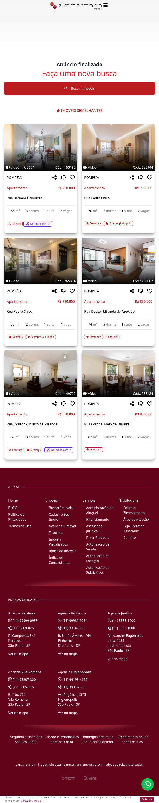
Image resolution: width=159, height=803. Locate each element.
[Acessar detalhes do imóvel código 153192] (41, 221)
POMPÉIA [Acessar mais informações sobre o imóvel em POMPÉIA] (14, 177)
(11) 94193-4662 (72, 679)
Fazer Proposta (97, 537)
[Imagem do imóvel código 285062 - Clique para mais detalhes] (118, 261)
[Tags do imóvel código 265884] (40, 280)
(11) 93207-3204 (23, 679)
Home (13, 500)
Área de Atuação (136, 519)
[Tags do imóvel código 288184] (118, 393)
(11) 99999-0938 (23, 620)
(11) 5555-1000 (121, 620)
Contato (129, 537)
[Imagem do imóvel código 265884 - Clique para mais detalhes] (40, 261)
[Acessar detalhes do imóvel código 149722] (41, 447)
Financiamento (97, 519)
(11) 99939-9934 (72, 620)
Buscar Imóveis (79, 88)
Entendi (147, 799)
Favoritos (56, 532)
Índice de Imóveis (62, 551)
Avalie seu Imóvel (62, 526)
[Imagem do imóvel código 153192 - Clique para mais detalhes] (40, 147)
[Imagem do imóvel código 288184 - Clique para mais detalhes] (118, 373)
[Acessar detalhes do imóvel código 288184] (118, 447)
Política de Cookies (30, 801)
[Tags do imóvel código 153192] (40, 167)
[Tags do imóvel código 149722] (40, 393)
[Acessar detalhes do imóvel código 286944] (118, 221)
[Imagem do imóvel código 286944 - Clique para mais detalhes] (118, 147)
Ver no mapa (18, 654)
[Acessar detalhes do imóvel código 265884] (41, 334)
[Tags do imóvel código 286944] (118, 167)
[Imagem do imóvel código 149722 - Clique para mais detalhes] (40, 373)
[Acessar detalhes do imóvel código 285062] (118, 334)
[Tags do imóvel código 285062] (118, 280)
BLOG (12, 507)
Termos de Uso (19, 526)
